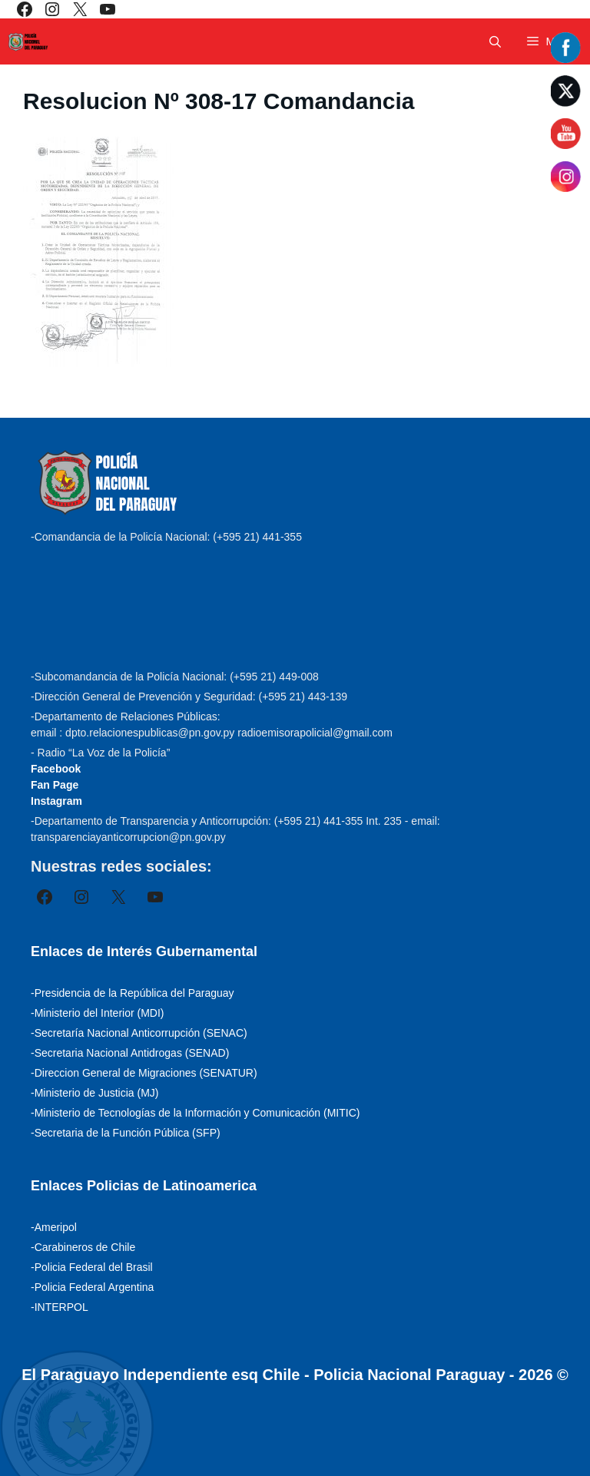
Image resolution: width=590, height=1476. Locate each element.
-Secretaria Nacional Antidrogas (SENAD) (130, 1053)
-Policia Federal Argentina (92, 1287)
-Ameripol (54, 1227)
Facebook (56, 769)
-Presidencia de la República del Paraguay (132, 993)
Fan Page (54, 785)
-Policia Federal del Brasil (92, 1267)
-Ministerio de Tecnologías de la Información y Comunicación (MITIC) (195, 1113)
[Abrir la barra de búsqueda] (495, 42)
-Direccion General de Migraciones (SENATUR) (144, 1073)
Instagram (56, 801)
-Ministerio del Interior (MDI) (97, 1013)
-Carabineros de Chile (83, 1247)
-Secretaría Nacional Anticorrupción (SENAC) (139, 1033)
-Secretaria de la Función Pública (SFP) (125, 1133)
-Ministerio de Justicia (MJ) (94, 1093)
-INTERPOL (59, 1307)
